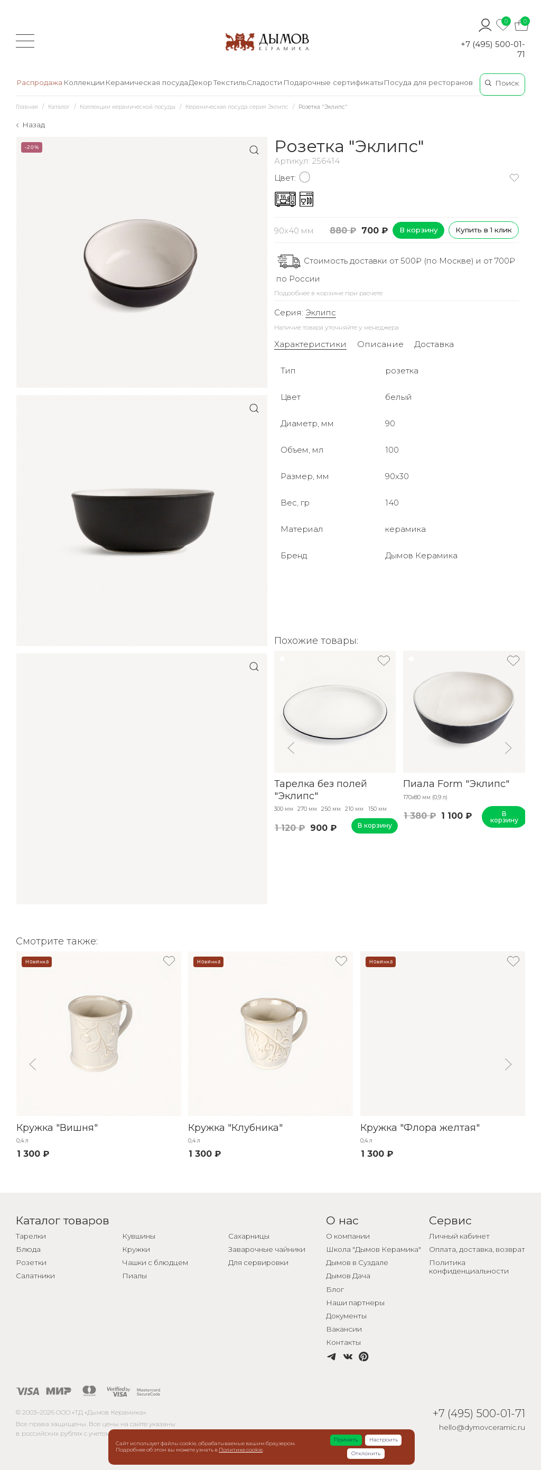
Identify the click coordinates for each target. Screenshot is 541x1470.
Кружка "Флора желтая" (419, 1128)
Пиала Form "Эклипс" (456, 784)
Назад (33, 124)
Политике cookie (241, 1450)
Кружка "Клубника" (235, 1128)
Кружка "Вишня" (56, 1128)
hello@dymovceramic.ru (482, 1427)
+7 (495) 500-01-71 (493, 49)
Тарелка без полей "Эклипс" (320, 790)
